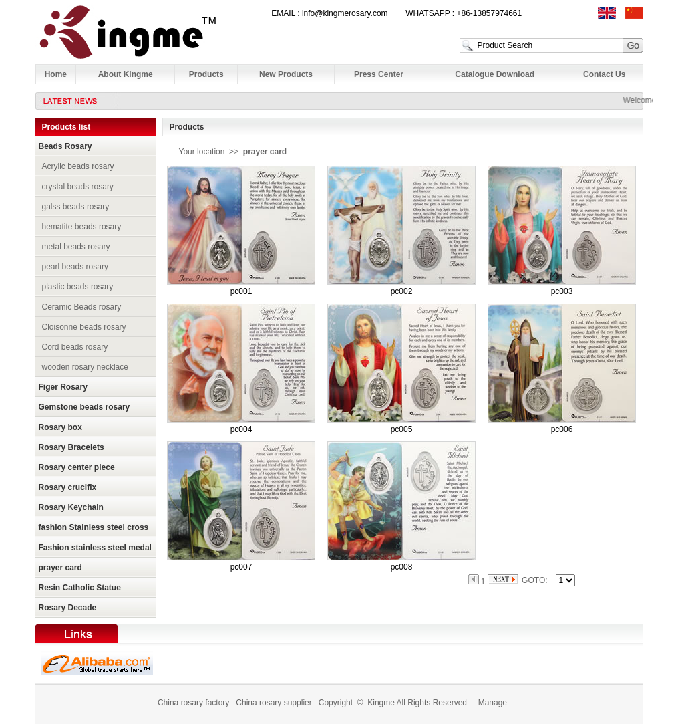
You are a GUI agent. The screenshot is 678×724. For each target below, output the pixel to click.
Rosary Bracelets (71, 447)
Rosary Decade (68, 607)
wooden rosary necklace (85, 367)
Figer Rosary (63, 387)
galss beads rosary (76, 206)
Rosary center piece (77, 467)
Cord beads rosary (75, 347)
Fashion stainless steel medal (95, 547)
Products (206, 74)
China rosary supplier (273, 702)
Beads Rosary (65, 146)
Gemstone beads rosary (84, 407)
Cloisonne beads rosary (84, 327)
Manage (492, 702)
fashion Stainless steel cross (94, 527)
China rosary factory (193, 702)
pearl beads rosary (75, 266)
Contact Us (604, 74)
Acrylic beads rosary (78, 166)
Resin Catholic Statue (80, 587)
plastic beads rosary (78, 286)
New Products (286, 74)
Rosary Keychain (71, 507)
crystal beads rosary (78, 186)
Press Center (378, 74)
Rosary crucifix (68, 487)
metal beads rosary (76, 246)
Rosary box (60, 427)
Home (56, 74)
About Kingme (125, 74)
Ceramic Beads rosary (82, 307)
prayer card (60, 567)
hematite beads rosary (82, 226)
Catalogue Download (494, 74)
